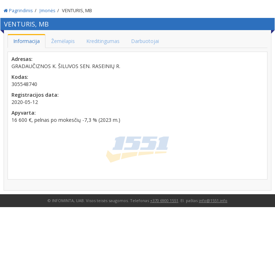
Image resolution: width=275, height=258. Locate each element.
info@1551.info (213, 200)
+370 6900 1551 (164, 200)
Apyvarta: (23, 112)
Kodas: (19, 76)
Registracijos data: (35, 94)
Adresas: (22, 59)
